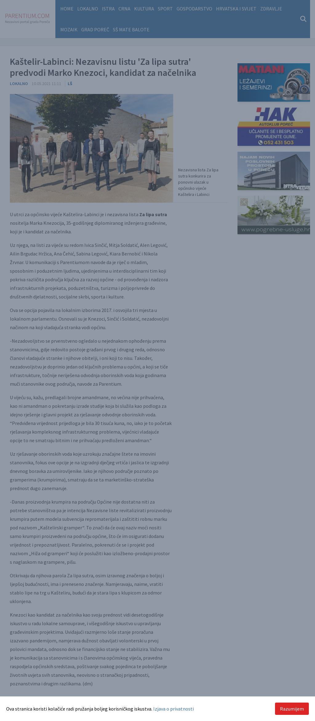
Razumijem (292, 709)
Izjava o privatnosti (173, 709)
